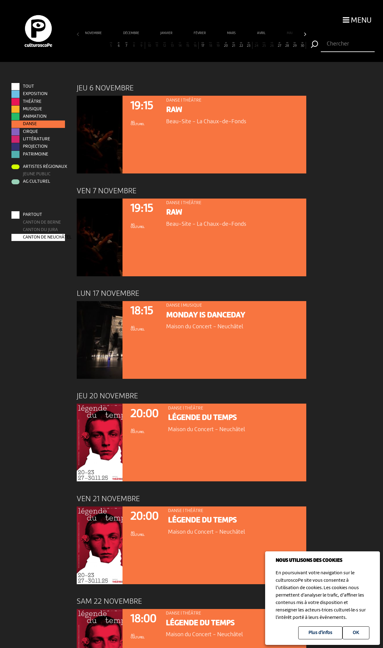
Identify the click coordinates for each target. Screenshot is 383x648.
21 (233, 45)
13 (172, 45)
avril (261, 33)
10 (149, 45)
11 (156, 45)
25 (264, 45)
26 (272, 45)
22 (241, 45)
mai (290, 33)
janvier (166, 33)
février (200, 33)
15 (187, 45)
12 (164, 45)
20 (225, 45)
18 (210, 45)
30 (302, 45)
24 (256, 45)
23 (248, 45)
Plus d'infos (320, 632)
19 (218, 45)
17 (203, 45)
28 (287, 45)
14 (180, 45)
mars (231, 33)
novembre (93, 33)
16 (195, 45)
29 (294, 45)
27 (279, 45)
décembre (131, 33)
